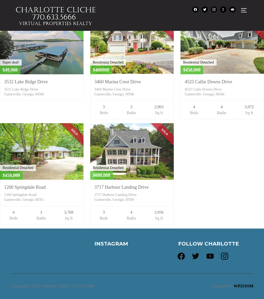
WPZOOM (243, 286)
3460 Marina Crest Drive (117, 81)
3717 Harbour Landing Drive (121, 187)
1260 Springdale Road (25, 187)
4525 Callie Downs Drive (208, 81)
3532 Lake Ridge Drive (26, 81)
